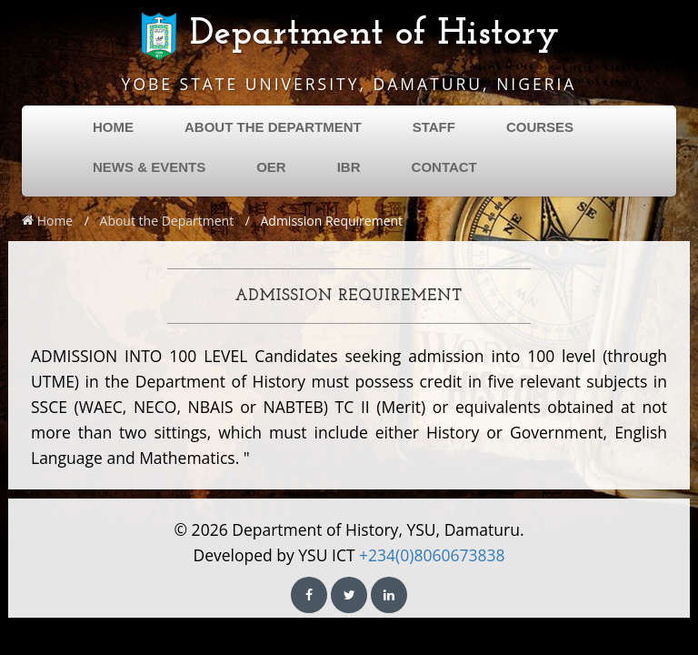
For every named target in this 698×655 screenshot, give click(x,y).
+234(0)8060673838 (431, 555)
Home (47, 220)
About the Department (167, 220)
